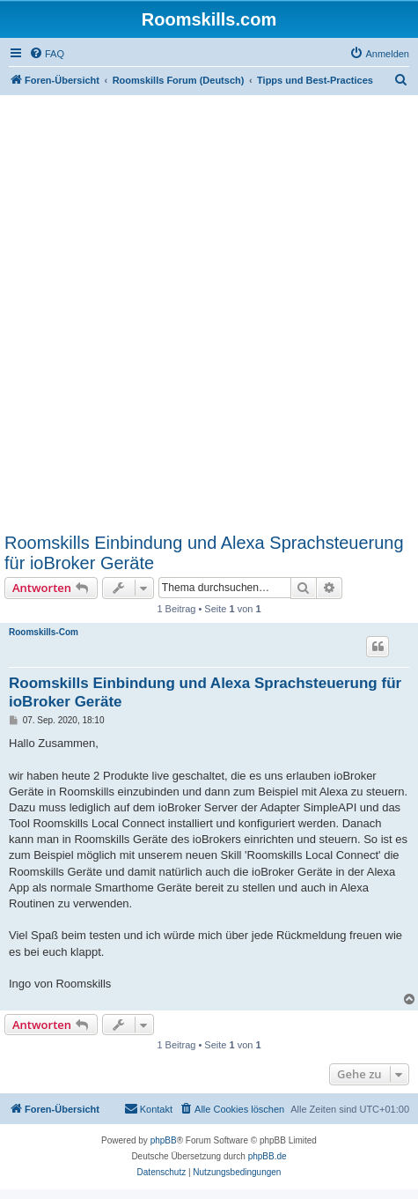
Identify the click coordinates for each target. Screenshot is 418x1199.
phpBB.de (267, 1156)
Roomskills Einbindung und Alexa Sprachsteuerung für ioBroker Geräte (204, 553)
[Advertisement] (209, 313)
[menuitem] (46, 53)
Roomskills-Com (43, 632)
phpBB (163, 1140)
